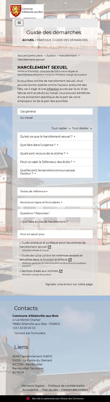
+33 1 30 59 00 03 (23, 328)
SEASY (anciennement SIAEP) (32, 356)
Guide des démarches (71, 40)
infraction (53, 89)
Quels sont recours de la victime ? (43, 153)
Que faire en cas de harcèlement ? (45, 221)
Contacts (26, 308)
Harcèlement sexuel (30, 59)
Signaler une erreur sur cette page (69, 284)
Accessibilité (30, 389)
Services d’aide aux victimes (42, 271)
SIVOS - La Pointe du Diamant (32, 360)
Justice (51, 55)
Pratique (44, 40)
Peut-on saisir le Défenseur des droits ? (46, 162)
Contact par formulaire (30, 333)
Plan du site (50, 389)
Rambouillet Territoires (27, 368)
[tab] (55, 111)
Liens (21, 347)
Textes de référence (33, 191)
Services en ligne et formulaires (40, 202)
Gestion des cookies (75, 389)
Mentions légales (33, 385)
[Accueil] (27, 9)
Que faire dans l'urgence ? (38, 145)
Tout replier (61, 128)
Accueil (28, 40)
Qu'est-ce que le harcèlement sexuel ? (46, 136)
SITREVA (18, 372)
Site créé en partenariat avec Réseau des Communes (55, 398)
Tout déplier (82, 128)
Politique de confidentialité (66, 385)
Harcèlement (68, 55)
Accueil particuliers (30, 55)
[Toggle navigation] (19, 23)
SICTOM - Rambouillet (27, 364)
